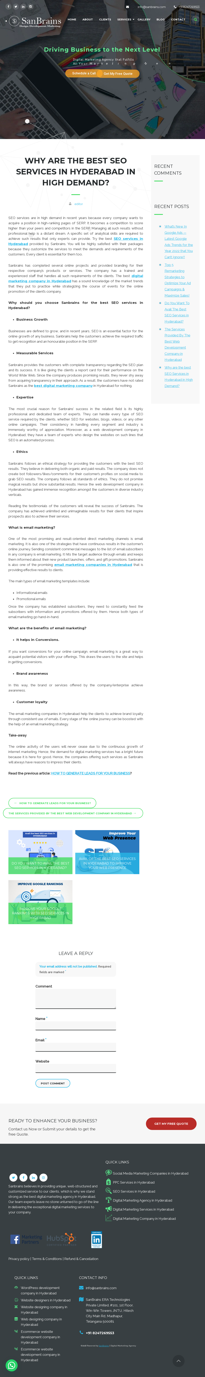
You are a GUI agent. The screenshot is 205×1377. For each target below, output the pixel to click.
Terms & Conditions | (48, 1259)
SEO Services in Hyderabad (134, 1191)
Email (40, 1040)
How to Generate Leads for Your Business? (52, 803)
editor (78, 204)
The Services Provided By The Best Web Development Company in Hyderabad (72, 813)
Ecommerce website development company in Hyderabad (40, 1337)
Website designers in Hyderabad (45, 1300)
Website (42, 1061)
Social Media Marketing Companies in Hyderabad (150, 1173)
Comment (43, 986)
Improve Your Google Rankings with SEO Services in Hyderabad (40, 913)
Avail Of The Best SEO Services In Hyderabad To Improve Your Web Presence (107, 863)
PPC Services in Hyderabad (134, 1182)
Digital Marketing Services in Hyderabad (143, 1209)
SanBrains (104, 1346)
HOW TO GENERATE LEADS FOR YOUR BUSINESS (90, 773)
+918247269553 (189, 7)
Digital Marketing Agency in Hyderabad (142, 1200)
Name (41, 1018)
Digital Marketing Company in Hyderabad (144, 1219)
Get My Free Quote (171, 1124)
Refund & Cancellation (81, 1259)
